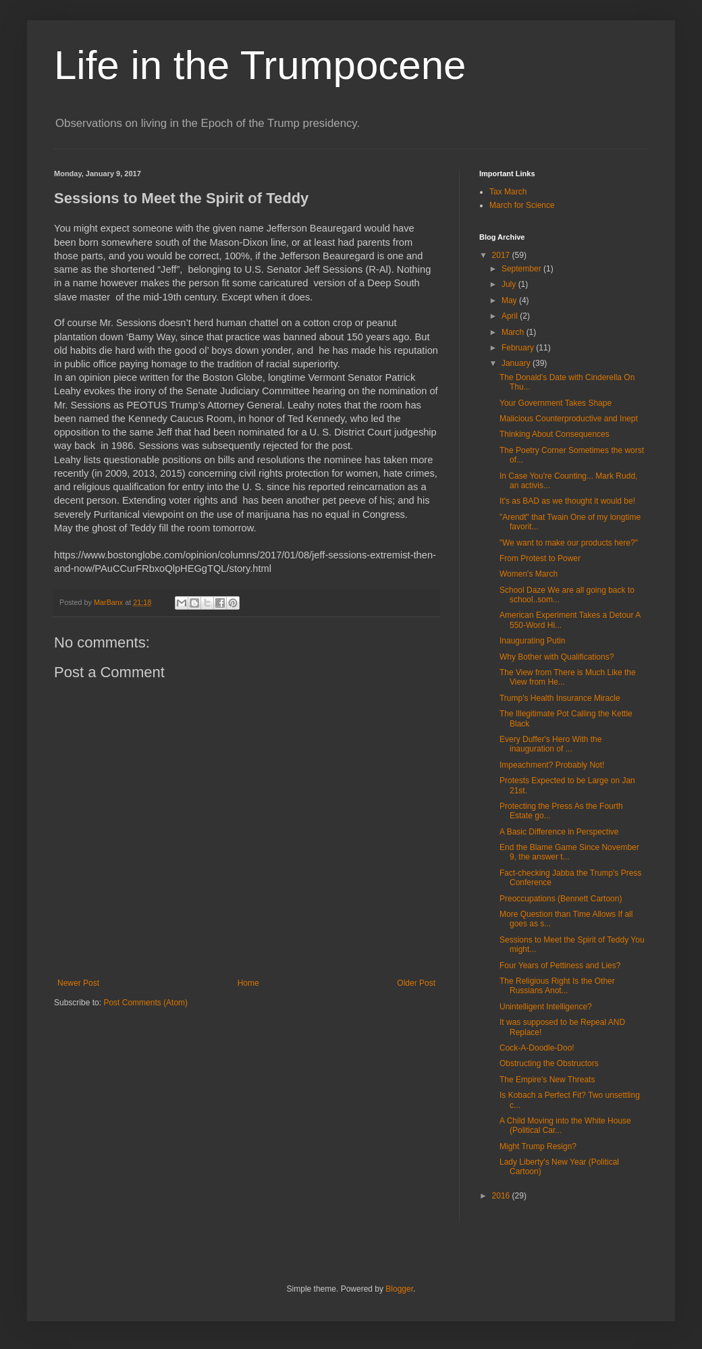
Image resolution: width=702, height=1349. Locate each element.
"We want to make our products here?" (569, 543)
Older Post (416, 983)
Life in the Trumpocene (260, 65)
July (510, 284)
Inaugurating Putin (532, 640)
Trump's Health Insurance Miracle (560, 698)
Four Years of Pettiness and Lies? (560, 965)
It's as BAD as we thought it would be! (567, 501)
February (519, 347)
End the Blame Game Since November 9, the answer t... (569, 852)
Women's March (529, 574)
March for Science (522, 205)
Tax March (507, 191)
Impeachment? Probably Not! (552, 765)
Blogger (399, 1289)
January (517, 363)
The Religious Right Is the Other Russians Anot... (557, 985)
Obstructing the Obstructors (549, 1063)
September (522, 268)
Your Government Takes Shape (556, 403)
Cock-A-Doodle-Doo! (537, 1048)
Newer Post (78, 983)
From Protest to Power (540, 558)
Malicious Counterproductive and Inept (569, 418)
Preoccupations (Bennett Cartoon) (561, 898)
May (510, 300)
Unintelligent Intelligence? (546, 1006)
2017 (502, 255)
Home (248, 983)
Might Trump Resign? (538, 1146)
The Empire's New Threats (547, 1079)
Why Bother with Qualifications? (557, 657)
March (514, 332)
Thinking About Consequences (555, 434)
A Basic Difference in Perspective (559, 832)
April (511, 316)
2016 (502, 1195)
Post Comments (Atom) (145, 1002)
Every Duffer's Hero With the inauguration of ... (550, 744)
